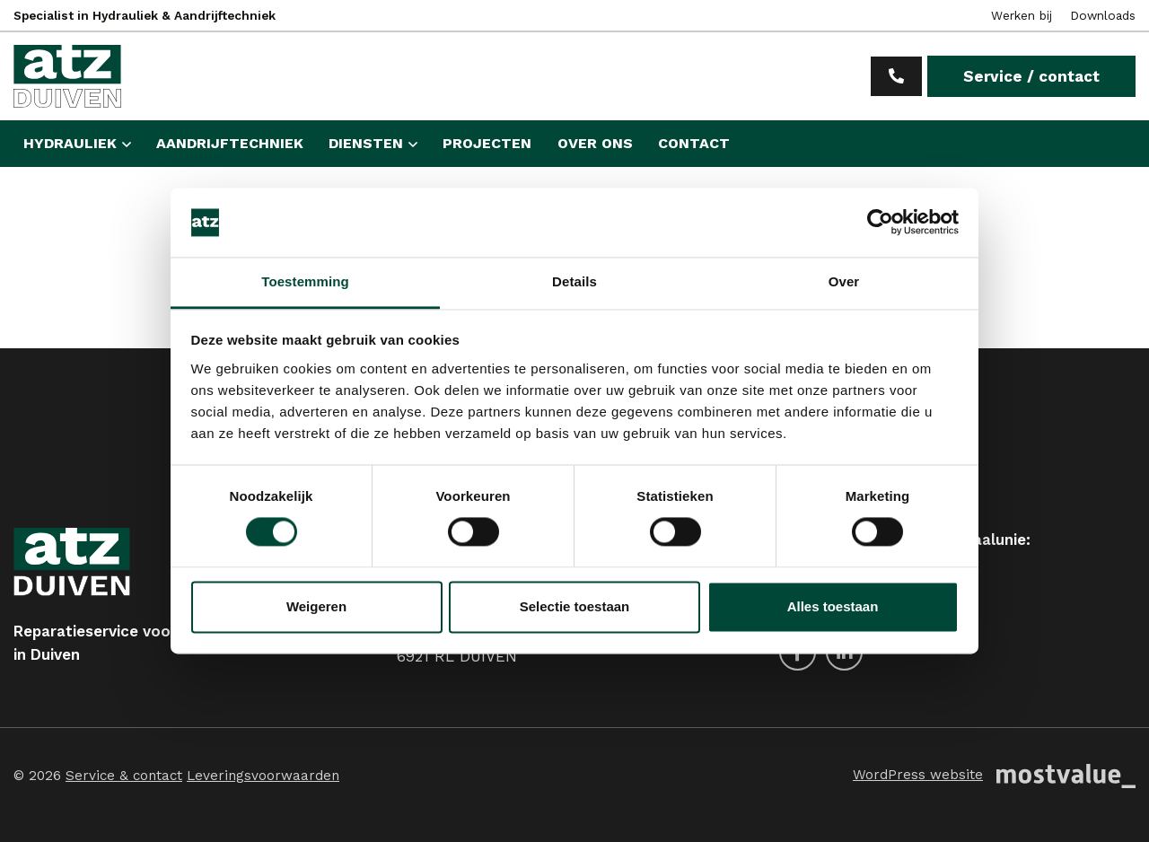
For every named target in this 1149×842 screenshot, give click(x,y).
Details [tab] (574, 281)
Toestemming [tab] (305, 281)
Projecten (487, 143)
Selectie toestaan (575, 606)
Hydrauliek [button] (70, 143)
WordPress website (918, 775)
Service (1031, 76)
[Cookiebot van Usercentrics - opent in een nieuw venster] (880, 222)
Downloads (1103, 15)
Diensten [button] (366, 143)
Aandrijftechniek (229, 143)
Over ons (595, 143)
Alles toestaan (833, 606)
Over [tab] (844, 281)
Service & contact (124, 775)
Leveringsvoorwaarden (263, 775)
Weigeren (316, 606)
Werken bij (1021, 15)
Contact (694, 143)
